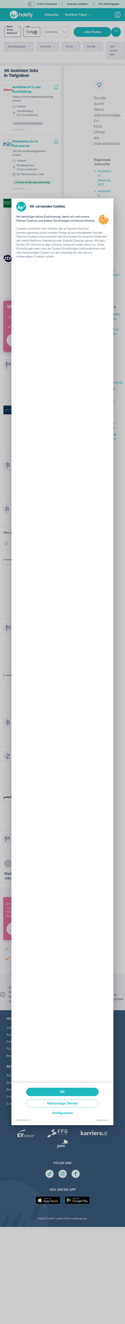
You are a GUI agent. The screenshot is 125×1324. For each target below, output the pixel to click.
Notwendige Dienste (62, 1103)
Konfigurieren (62, 1113)
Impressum (102, 1120)
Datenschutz (23, 1120)
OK (62, 1092)
